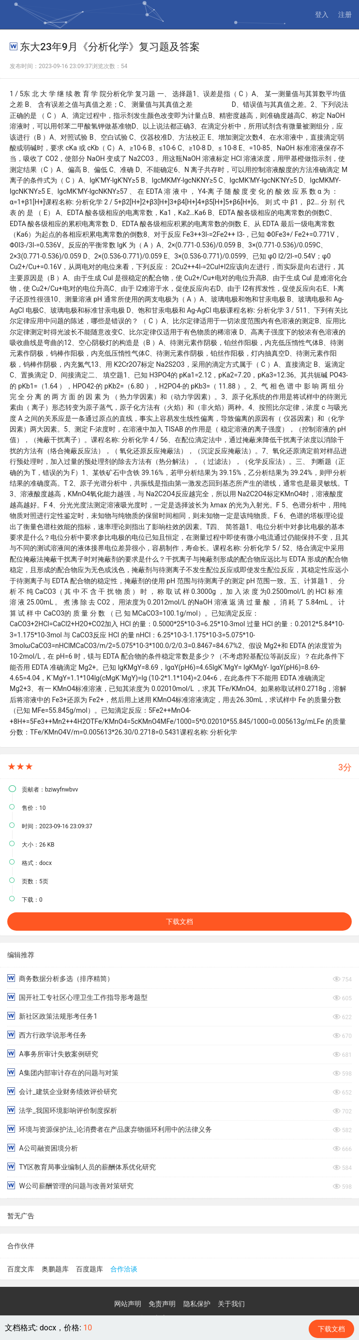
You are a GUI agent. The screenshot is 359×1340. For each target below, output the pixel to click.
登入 (322, 14)
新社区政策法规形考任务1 (52, 1016)
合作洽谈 (123, 1269)
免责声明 (162, 1304)
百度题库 (89, 1269)
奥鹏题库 (55, 1269)
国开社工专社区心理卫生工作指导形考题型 (77, 997)
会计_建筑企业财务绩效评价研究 (62, 1091)
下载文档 (179, 921)
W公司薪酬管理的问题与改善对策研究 (70, 1186)
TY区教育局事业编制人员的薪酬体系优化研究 (81, 1167)
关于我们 (231, 1304)
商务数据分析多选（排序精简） (60, 978)
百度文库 (20, 1269)
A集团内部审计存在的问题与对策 (63, 1072)
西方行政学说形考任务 (47, 1035)
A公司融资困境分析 (42, 1148)
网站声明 (127, 1304)
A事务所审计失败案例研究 (52, 1054)
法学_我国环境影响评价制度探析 (62, 1110)
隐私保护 (196, 1304)
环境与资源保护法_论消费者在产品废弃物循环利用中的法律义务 (109, 1129)
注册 (345, 14)
